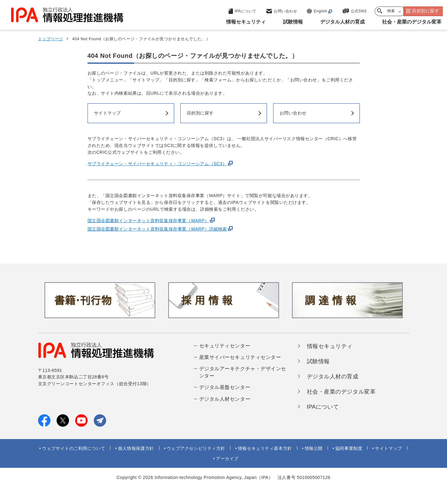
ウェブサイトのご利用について (73, 448)
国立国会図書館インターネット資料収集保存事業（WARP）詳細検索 (157, 228)
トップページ (50, 39)
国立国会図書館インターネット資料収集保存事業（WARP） (148, 220)
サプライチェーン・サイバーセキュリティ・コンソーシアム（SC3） (157, 163)
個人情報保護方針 (136, 448)
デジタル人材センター (225, 399)
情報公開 (314, 448)
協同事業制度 (348, 448)
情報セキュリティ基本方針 (265, 448)
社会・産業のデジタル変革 (341, 392)
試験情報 (318, 361)
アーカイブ (227, 458)
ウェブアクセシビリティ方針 (196, 448)
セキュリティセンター (225, 345)
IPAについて (323, 407)
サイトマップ (388, 448)
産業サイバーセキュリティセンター (240, 357)
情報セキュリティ (330, 346)
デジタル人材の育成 (333, 376)
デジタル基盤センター (225, 387)
